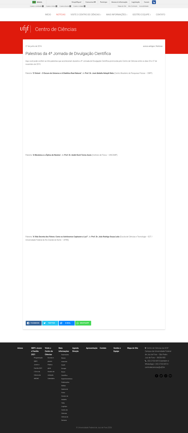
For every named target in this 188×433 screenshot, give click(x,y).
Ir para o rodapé (79, 6)
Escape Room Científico (64, 372)
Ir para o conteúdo (37, 6)
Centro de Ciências (56, 29)
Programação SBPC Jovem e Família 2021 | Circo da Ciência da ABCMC (38, 368)
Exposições (65, 355)
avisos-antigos (149, 46)
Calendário (51, 378)
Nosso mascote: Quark (64, 361)
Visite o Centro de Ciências (49, 351)
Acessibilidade (143, 6)
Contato (103, 348)
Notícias (159, 46)
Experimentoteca (66, 379)
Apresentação (91, 348)
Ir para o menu (51, 6)
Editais (63, 386)
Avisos (20, 348)
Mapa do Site (122, 6)
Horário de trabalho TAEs (64, 399)
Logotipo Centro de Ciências (64, 410)
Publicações (65, 382)
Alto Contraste (132, 6)
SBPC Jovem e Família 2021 (36, 351)
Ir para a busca (65, 6)
